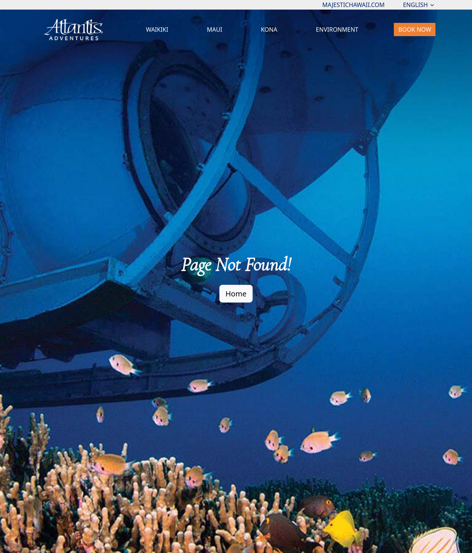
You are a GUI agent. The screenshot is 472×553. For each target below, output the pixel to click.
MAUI (214, 29)
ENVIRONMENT (337, 29)
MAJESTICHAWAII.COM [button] (353, 5)
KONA (269, 29)
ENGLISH (419, 5)
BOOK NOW (414, 29)
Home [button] (236, 293)
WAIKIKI (157, 29)
